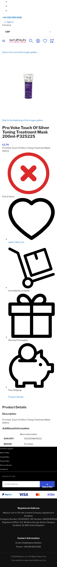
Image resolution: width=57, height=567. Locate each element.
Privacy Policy (4, 461)
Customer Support (6, 448)
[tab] (28, 407)
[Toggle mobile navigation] (3, 41)
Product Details (15, 397)
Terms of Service (6, 465)
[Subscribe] (47, 484)
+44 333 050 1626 (12, 17)
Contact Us (4, 469)
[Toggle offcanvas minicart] (51, 40)
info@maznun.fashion (31, 542)
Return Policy (4, 453)
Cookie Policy (4, 457)
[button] (28, 32)
